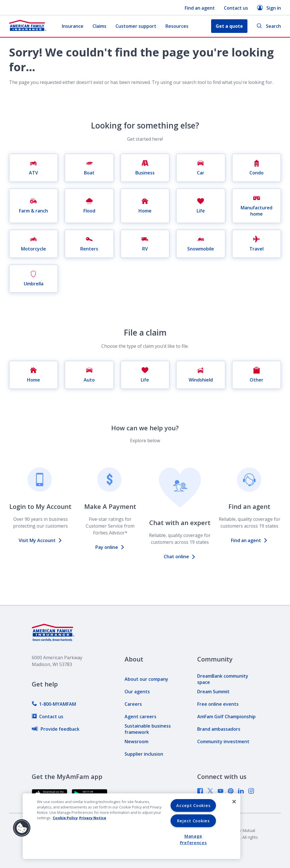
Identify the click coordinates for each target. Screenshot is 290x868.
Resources (176, 26)
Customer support (135, 26)
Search (269, 26)
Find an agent (200, 8)
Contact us (236, 8)
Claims (99, 26)
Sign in (269, 8)
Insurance (72, 26)
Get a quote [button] (229, 26)
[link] (54, 704)
